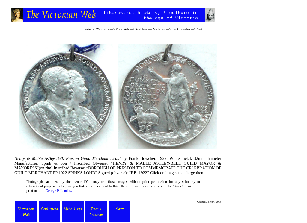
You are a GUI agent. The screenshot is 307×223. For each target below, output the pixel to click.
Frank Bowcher (181, 29)
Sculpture (141, 29)
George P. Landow (59, 191)
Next (199, 29)
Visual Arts (122, 29)
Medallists (159, 29)
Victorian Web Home (97, 29)
